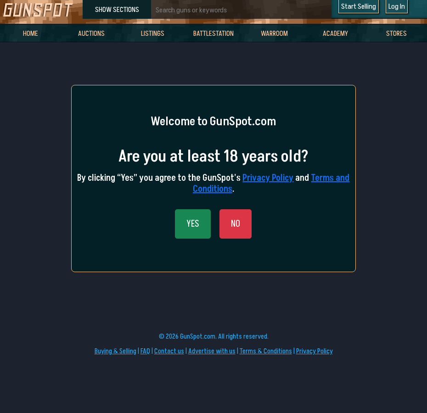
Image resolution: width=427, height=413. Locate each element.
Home (30, 33)
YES (192, 224)
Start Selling (358, 6)
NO (235, 224)
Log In (396, 6)
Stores (396, 33)
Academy (335, 33)
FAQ (145, 351)
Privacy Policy (267, 178)
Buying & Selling (115, 351)
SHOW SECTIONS (117, 10)
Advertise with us (212, 351)
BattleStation (213, 33)
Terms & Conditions (266, 351)
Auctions (91, 33)
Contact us (169, 351)
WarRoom (274, 33)
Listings (152, 33)
